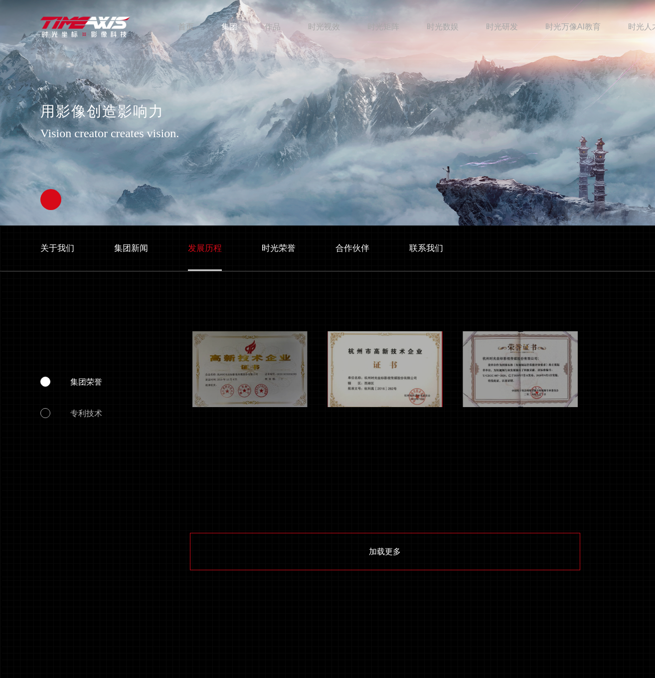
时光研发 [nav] (502, 26)
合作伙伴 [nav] (352, 248)
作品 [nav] (273, 26)
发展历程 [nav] (205, 248)
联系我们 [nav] (426, 248)
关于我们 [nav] (57, 248)
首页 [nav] (186, 26)
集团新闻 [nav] (131, 248)
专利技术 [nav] (86, 413)
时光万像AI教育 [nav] (573, 26)
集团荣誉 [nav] (86, 381)
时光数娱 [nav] (443, 26)
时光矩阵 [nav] (383, 26)
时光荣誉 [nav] (279, 248)
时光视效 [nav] (324, 26)
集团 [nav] (229, 26)
